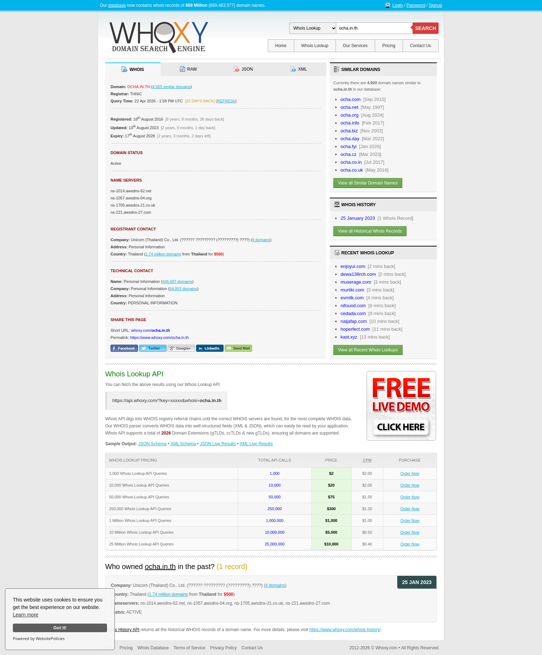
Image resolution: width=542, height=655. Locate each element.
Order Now (409, 473)
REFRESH (226, 101)
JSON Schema (152, 443)
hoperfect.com (355, 329)
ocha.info (350, 123)
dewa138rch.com (358, 274)
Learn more (26, 615)
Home (281, 45)
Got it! (59, 627)
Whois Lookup (314, 45)
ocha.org (350, 115)
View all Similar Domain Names (368, 183)
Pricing (388, 45)
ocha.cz (349, 154)
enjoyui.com (353, 266)
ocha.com (351, 99)
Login (398, 5)
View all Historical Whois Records (370, 231)
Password (415, 5)
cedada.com (353, 313)
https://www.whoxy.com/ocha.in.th (159, 337)
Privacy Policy (223, 647)
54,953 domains (183, 288)
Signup (435, 5)
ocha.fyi (349, 146)
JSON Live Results (218, 443)
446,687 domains (177, 281)
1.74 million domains (163, 254)
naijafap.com (354, 321)
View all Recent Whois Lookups (368, 349)
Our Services (355, 45)
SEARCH (425, 28)
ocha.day (350, 138)
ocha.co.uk (352, 170)
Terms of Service (189, 647)
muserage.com (356, 282)
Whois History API (122, 629)
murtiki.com (352, 290)
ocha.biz (349, 130)
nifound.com (353, 305)
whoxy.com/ (150, 330)
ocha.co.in (351, 162)
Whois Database (153, 647)
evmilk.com (352, 297)
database (117, 5)
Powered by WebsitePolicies (39, 638)
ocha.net (349, 107)
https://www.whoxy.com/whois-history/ (345, 629)
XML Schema (183, 443)
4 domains (261, 240)
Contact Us (420, 45)
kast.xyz (349, 337)
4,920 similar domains (171, 87)
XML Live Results (256, 443)
